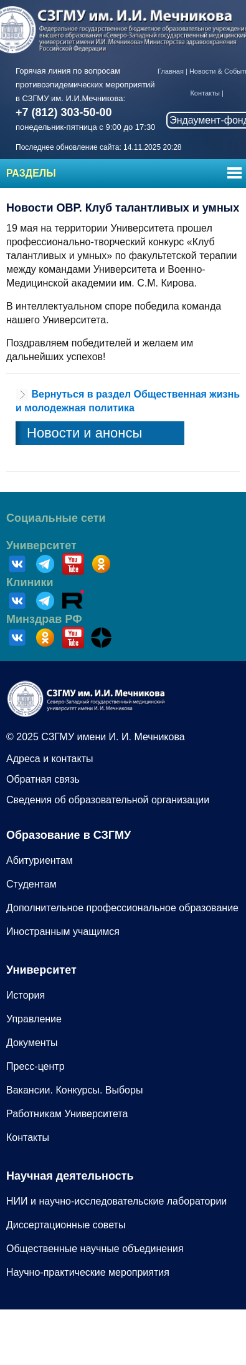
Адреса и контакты (49, 758)
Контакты (205, 93)
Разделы (31, 173)
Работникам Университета (67, 1113)
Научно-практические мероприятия (87, 1272)
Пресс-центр (35, 1066)
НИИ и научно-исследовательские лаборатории (116, 1201)
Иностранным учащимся (63, 931)
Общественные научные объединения (95, 1248)
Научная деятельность (70, 1176)
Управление (34, 1019)
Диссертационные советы (65, 1225)
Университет (41, 545)
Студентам (31, 884)
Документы (31, 1042)
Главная (171, 71)
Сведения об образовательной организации (107, 800)
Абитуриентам (39, 860)
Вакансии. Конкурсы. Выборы (74, 1090)
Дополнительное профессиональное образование (122, 908)
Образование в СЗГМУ (68, 835)
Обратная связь (43, 779)
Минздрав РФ (44, 619)
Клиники (30, 582)
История (25, 995)
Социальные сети (56, 518)
